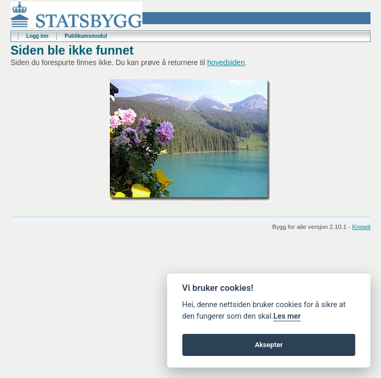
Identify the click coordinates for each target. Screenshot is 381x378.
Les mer (287, 316)
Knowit (361, 226)
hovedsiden (226, 62)
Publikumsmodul (86, 36)
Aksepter (269, 345)
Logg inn (37, 36)
